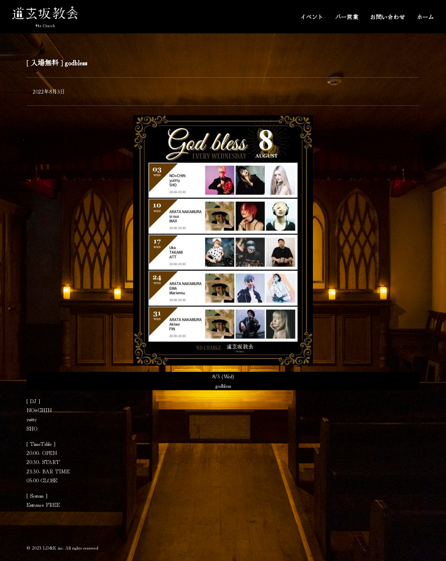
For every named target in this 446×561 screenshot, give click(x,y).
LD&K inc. (53, 547)
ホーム (425, 17)
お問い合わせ (387, 17)
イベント (311, 17)
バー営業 (347, 17)
